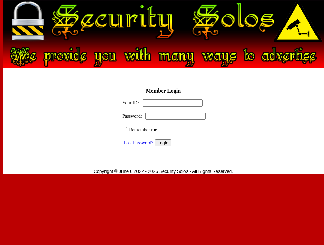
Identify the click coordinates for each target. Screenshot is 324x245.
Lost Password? (138, 142)
